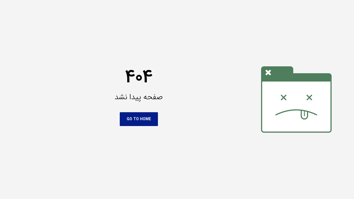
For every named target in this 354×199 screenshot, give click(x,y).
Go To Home (111, 119)
